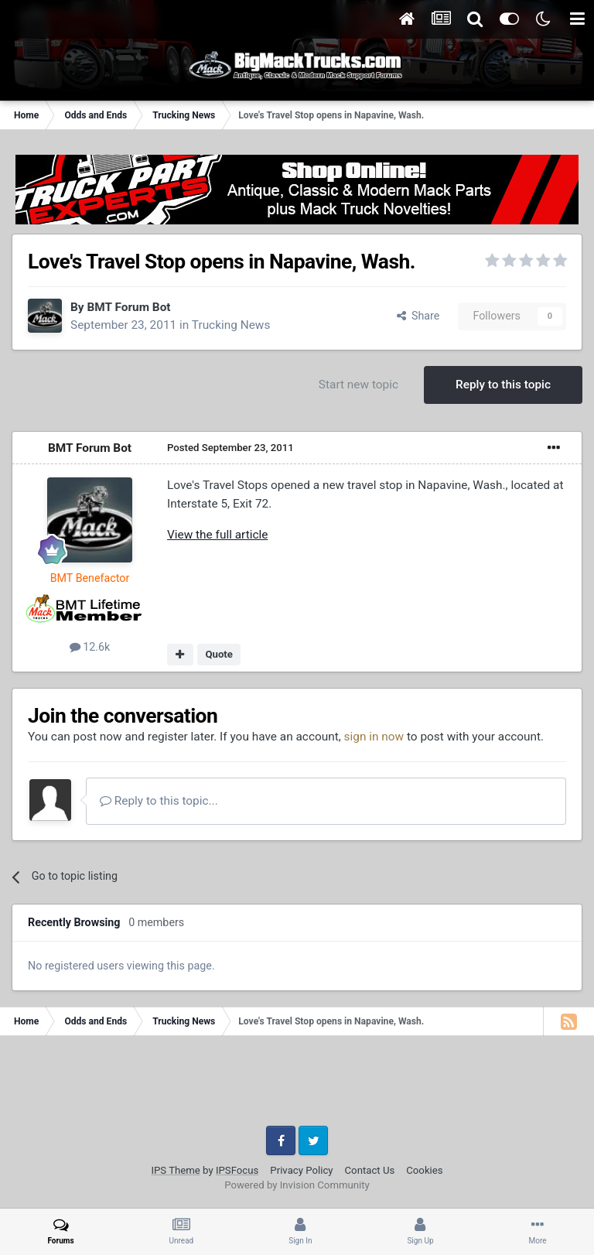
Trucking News (231, 325)
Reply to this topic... (159, 801)
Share (418, 315)
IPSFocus (237, 1170)
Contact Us (370, 1170)
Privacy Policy (301, 1170)
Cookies (424, 1170)
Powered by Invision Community (297, 1185)
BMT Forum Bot (128, 307)
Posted (230, 447)
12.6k (90, 647)
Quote (219, 654)
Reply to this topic (503, 385)
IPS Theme (175, 1170)
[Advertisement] (297, 1086)
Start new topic (358, 385)
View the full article (217, 535)
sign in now (374, 737)
